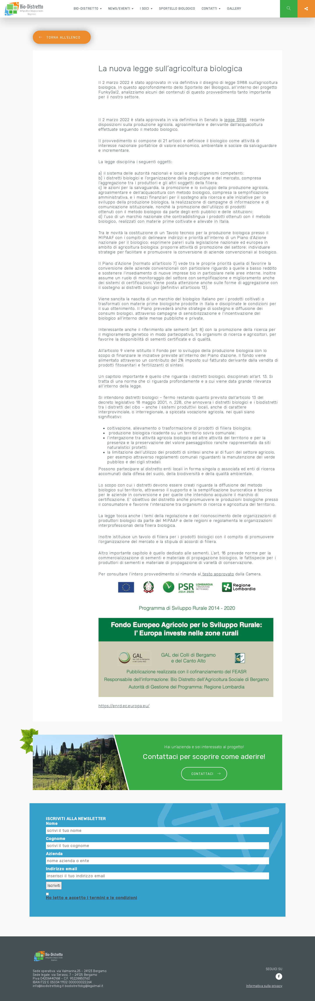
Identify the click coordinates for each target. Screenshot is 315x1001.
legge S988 (235, 119)
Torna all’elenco (63, 37)
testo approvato (217, 574)
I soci (146, 9)
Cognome (55, 838)
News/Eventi (120, 9)
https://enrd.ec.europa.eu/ (124, 706)
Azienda (54, 853)
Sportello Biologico (177, 9)
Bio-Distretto (88, 9)
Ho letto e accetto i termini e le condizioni (91, 897)
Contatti (211, 9)
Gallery (234, 9)
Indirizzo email (61, 869)
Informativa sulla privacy (264, 986)
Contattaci (202, 774)
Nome (52, 823)
